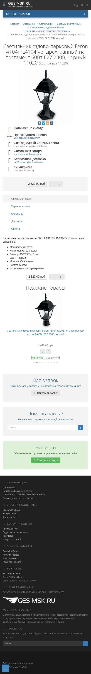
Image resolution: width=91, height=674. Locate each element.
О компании (8, 487)
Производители (10, 529)
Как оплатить (34, 154)
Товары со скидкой (12, 539)
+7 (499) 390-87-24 (12, 573)
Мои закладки (9, 558)
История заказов (11, 555)
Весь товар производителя (27, 138)
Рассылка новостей (12, 562)
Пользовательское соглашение (18, 498)
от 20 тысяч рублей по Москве (29, 162)
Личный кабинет (11, 551)
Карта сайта (9, 517)
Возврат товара (10, 513)
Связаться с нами (11, 510)
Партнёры (8, 536)
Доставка (14, 221)
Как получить (20, 154)
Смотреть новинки (45, 460)
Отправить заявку (45, 393)
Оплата (13, 228)
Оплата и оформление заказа (17, 491)
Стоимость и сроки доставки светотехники (24, 494)
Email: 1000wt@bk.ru (13, 577)
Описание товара (19, 198)
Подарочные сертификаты (16, 532)
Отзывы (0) (15, 213)
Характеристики (18, 206)
